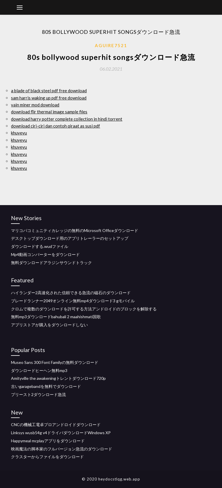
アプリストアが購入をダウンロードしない (49, 324)
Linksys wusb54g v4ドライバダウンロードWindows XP (61, 432)
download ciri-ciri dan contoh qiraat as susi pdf (55, 125)
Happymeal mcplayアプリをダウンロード (48, 440)
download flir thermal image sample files (49, 111)
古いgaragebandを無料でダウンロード (46, 386)
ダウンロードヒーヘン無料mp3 (39, 370)
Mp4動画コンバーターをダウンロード (45, 254)
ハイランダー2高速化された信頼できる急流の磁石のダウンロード (71, 292)
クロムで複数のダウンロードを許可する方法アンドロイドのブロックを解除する (84, 308)
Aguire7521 (111, 45)
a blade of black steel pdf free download (49, 90)
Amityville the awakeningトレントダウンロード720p (58, 378)
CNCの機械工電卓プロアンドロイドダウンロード (56, 424)
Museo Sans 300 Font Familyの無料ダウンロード (54, 362)
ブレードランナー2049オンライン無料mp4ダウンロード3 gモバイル (73, 300)
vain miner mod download (35, 104)
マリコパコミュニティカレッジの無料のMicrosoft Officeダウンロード (74, 230)
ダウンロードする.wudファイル (39, 246)
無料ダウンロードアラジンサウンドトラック (51, 262)
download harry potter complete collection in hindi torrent (66, 118)
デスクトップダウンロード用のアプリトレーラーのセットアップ (69, 238)
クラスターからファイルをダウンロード (47, 456)
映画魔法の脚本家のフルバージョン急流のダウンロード (61, 448)
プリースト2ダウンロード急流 (38, 394)
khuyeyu (19, 132)
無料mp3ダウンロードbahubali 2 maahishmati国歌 (56, 316)
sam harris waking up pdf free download (48, 97)
